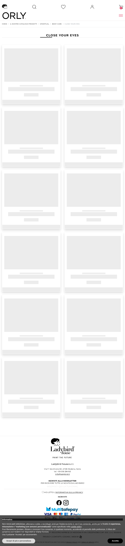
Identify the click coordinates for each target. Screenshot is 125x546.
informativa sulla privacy (69, 492)
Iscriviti (62, 497)
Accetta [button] (115, 541)
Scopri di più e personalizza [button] (18, 541)
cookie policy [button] (76, 527)
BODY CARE (57, 24)
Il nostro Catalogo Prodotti (23, 24)
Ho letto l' (63, 492)
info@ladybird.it (62, 474)
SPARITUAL (44, 24)
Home (4, 24)
